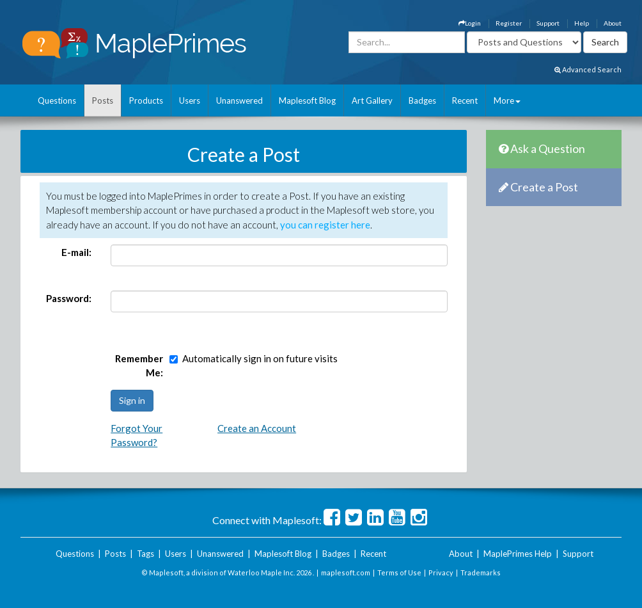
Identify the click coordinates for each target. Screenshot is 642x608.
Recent (465, 100)
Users (189, 100)
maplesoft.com (345, 572)
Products (146, 100)
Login (469, 23)
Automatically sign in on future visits (260, 358)
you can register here (325, 224)
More (507, 100)
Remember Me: (139, 366)
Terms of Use (399, 572)
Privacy (440, 572)
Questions (57, 100)
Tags (145, 553)
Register (509, 23)
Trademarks (480, 572)
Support (548, 23)
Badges (422, 100)
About (613, 23)
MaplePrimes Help (517, 553)
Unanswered (239, 100)
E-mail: (76, 252)
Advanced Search (588, 69)
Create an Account (256, 428)
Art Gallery (372, 100)
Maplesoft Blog (307, 100)
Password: (68, 298)
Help (581, 23)
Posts (102, 100)
